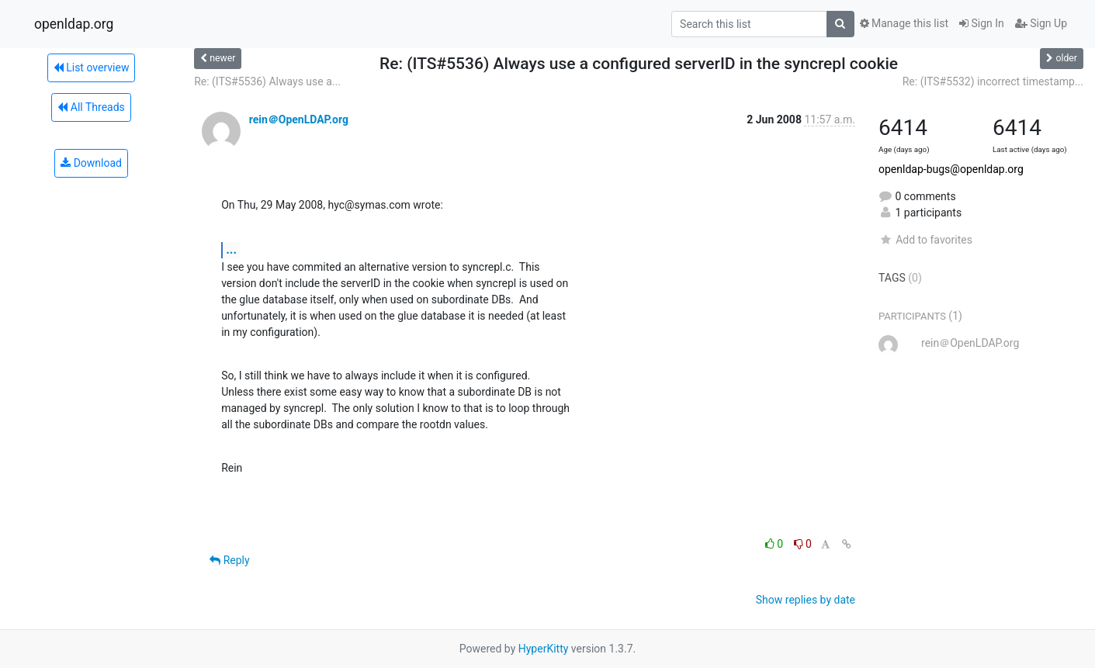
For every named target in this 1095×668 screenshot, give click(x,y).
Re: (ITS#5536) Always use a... (267, 81)
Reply (229, 560)
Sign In (981, 23)
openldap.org (73, 24)
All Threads (90, 107)
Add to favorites (925, 240)
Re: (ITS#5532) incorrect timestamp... (993, 81)
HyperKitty (543, 648)
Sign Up (1041, 23)
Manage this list (904, 23)
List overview (92, 67)
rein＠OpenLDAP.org (298, 119)
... (231, 249)
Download (91, 163)
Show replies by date (805, 600)
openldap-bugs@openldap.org (951, 169)
